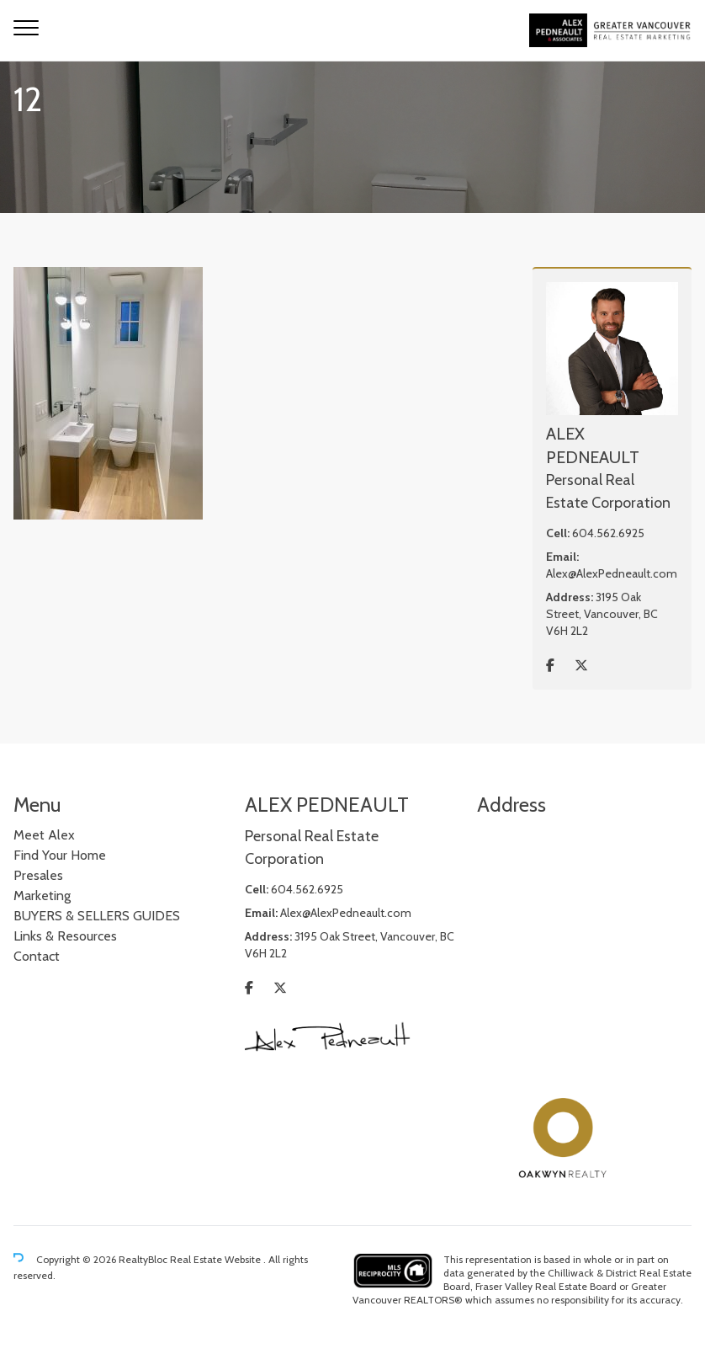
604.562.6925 (608, 533)
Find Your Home (59, 855)
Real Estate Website (216, 1260)
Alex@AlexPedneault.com (611, 573)
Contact (36, 956)
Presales (38, 875)
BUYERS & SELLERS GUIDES (96, 916)
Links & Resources (65, 936)
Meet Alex (44, 835)
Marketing (42, 896)
